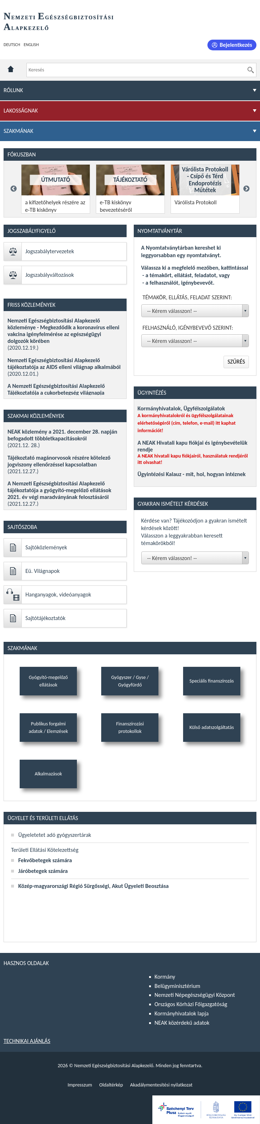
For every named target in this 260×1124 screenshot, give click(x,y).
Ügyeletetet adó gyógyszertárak (54, 834)
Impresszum (80, 1085)
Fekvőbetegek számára (45, 860)
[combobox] (195, 310)
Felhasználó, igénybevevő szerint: (188, 327)
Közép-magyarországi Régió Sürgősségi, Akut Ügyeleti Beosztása (93, 886)
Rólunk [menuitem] (13, 90)
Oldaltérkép (111, 1085)
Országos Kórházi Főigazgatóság (190, 1004)
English (31, 44)
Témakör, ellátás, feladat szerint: (187, 297)
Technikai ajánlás (27, 1041)
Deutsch (12, 44)
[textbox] (196, 558)
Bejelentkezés (236, 44)
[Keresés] (250, 70)
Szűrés (236, 361)
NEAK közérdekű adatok (182, 1022)
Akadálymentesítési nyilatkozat (161, 1085)
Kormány (164, 976)
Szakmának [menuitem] (18, 131)
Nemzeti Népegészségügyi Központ (194, 994)
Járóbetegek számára (43, 871)
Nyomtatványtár (160, 231)
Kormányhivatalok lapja (181, 1013)
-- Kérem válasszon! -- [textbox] (172, 311)
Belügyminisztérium (177, 986)
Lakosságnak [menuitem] (21, 110)
